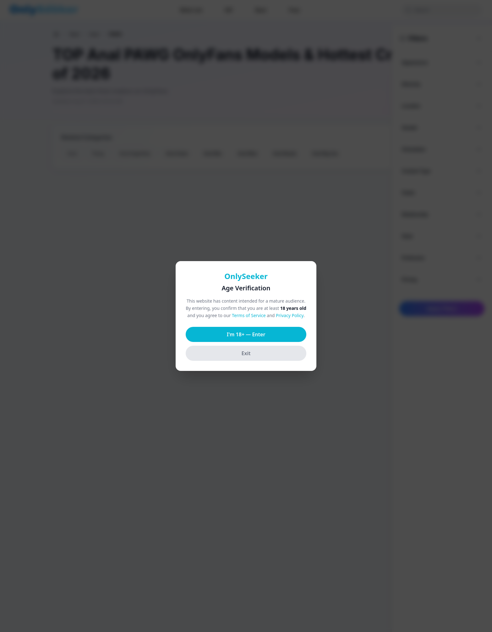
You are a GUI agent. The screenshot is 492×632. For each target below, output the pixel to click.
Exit (246, 353)
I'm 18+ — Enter (246, 334)
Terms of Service (249, 315)
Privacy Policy (289, 315)
